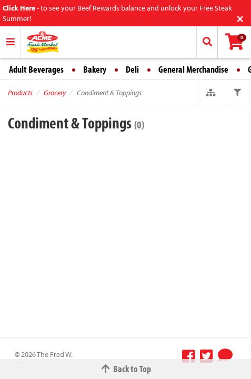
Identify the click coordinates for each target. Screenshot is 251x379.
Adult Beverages (36, 69)
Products (20, 92)
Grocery (55, 92)
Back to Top (126, 369)
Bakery (94, 69)
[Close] (240, 17)
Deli (132, 69)
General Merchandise (193, 69)
